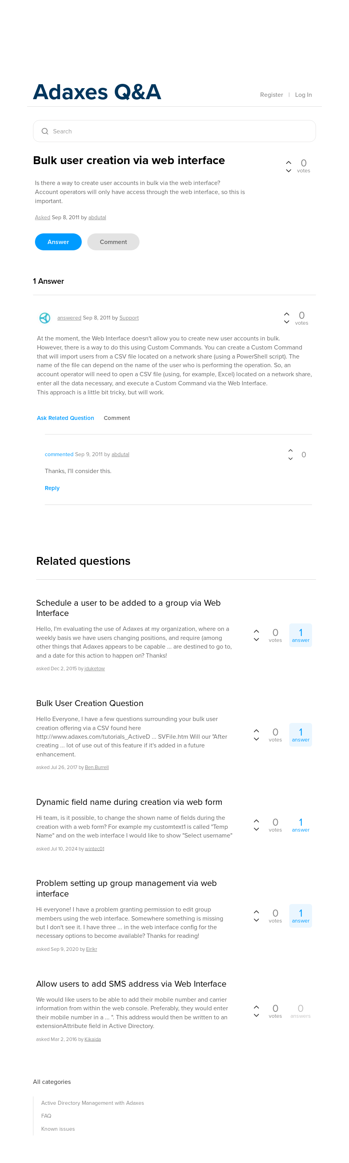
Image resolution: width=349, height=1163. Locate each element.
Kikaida (92, 1039)
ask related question (65, 418)
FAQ (46, 1116)
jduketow (94, 668)
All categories (52, 1081)
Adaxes (70, 23)
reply (52, 488)
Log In (303, 94)
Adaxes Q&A (100, 92)
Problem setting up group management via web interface (126, 888)
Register (271, 94)
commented (59, 454)
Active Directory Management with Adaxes (92, 1103)
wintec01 (94, 848)
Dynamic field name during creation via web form (129, 802)
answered (69, 318)
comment (113, 241)
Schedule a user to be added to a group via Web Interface (128, 608)
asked (42, 217)
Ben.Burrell (97, 767)
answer (58, 241)
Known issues (58, 1129)
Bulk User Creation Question (89, 703)
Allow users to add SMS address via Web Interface (131, 984)
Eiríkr (91, 949)
